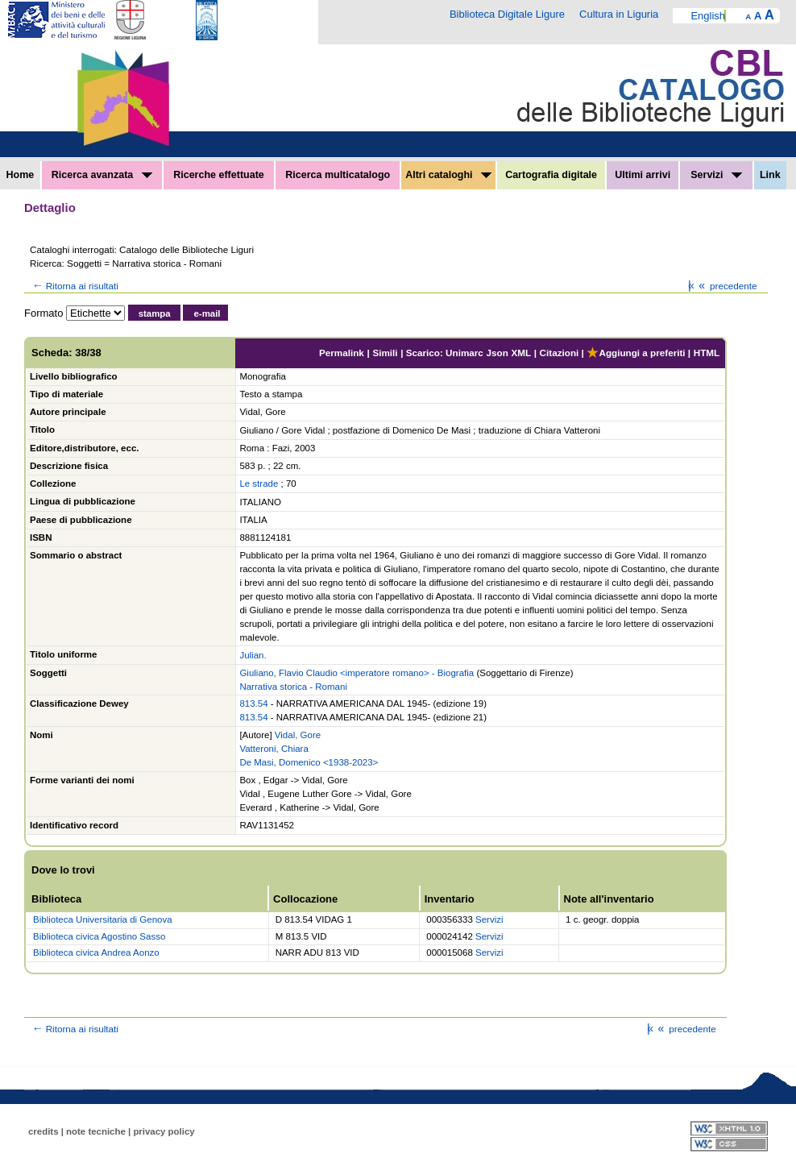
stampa (155, 313)
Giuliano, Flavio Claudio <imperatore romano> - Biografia (356, 673)
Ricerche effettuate (218, 175)
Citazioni (559, 352)
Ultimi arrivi (642, 175)
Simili (384, 352)
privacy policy (163, 1131)
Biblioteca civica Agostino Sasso (99, 936)
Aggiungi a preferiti (636, 352)
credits (43, 1131)
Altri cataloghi (448, 175)
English (707, 16)
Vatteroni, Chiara (273, 748)
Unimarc (464, 352)
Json (497, 352)
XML (521, 352)
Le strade (258, 483)
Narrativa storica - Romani (293, 686)
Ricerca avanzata (102, 175)
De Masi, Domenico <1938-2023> (308, 762)
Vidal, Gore (298, 735)
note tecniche (96, 1131)
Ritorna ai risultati (74, 285)
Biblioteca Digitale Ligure (507, 14)
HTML (706, 352)
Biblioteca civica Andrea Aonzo (96, 952)
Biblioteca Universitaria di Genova (102, 919)
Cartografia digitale (551, 175)
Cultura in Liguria (618, 14)
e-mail (206, 313)
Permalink (341, 352)
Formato (43, 313)
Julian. (252, 655)
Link (770, 175)
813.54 (253, 703)
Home (20, 175)
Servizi (716, 175)
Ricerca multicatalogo (337, 175)
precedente (726, 285)
